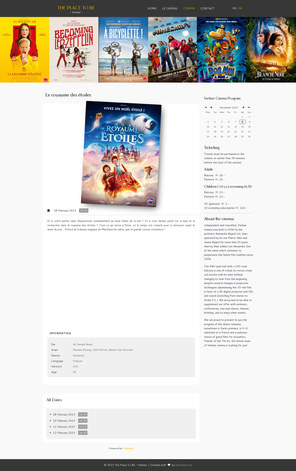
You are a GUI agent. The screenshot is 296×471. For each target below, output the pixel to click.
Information (60, 333)
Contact (207, 8)
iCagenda (128, 448)
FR (234, 8)
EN (240, 8)
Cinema (189, 8)
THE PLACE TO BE (76, 8)
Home (151, 8)
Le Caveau (170, 8)
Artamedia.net (183, 465)
